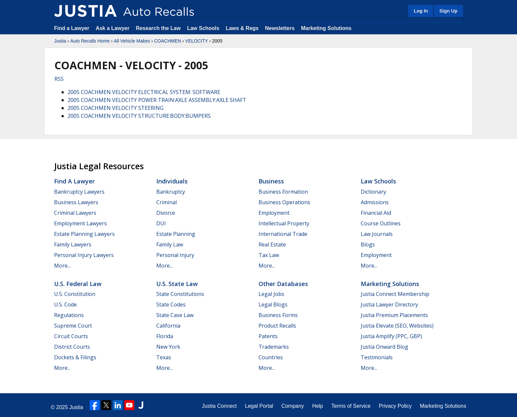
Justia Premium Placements (394, 315)
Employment (273, 212)
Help (317, 406)
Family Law (169, 244)
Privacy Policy (395, 406)
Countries (270, 357)
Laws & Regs (242, 28)
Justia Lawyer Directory (389, 304)
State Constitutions (180, 294)
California (168, 325)
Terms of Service (351, 406)
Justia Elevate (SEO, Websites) (397, 325)
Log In (421, 11)
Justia (60, 41)
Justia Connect (219, 406)
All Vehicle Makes (132, 41)
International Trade (282, 234)
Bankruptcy (170, 191)
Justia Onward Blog (384, 346)
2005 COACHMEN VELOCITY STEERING (116, 108)
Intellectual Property (283, 223)
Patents (268, 336)
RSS (59, 78)
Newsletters (280, 28)
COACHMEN (167, 41)
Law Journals (377, 234)
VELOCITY (196, 41)
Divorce (165, 212)
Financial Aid (376, 212)
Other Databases (283, 284)
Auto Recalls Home (90, 41)
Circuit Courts (71, 336)
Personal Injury (175, 255)
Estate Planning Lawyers (84, 234)
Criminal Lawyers (75, 212)
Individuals (172, 181)
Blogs (368, 244)
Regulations (69, 315)
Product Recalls (277, 325)
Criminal (166, 202)
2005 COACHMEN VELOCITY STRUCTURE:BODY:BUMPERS (139, 115)
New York (168, 346)
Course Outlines (381, 223)
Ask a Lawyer (113, 28)
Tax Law (268, 255)
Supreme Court (73, 325)
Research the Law (158, 28)
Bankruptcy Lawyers (79, 191)
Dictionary (373, 191)
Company (292, 406)
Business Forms (278, 315)
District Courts (72, 346)
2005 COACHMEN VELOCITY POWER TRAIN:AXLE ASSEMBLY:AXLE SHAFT (157, 100)
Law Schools (203, 28)
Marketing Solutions (326, 28)
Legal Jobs (271, 294)
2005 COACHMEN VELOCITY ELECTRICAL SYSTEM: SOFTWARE (144, 92)
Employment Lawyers (80, 223)
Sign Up (448, 11)
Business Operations (284, 202)
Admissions (375, 202)
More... (62, 265)
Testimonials (377, 357)
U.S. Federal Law (78, 284)
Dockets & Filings (75, 357)
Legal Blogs (273, 304)
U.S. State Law (177, 284)
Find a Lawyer (71, 28)
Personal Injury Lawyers (84, 255)
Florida (164, 336)
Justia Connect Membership (395, 294)
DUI (161, 223)
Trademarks (273, 346)
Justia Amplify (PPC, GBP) (391, 336)
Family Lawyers (72, 244)
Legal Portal (259, 406)
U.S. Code (65, 304)
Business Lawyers (76, 202)
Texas (163, 357)
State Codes (171, 304)
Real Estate (272, 244)
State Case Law (175, 315)
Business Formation (283, 191)
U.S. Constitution (74, 294)
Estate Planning (175, 234)
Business (271, 181)
